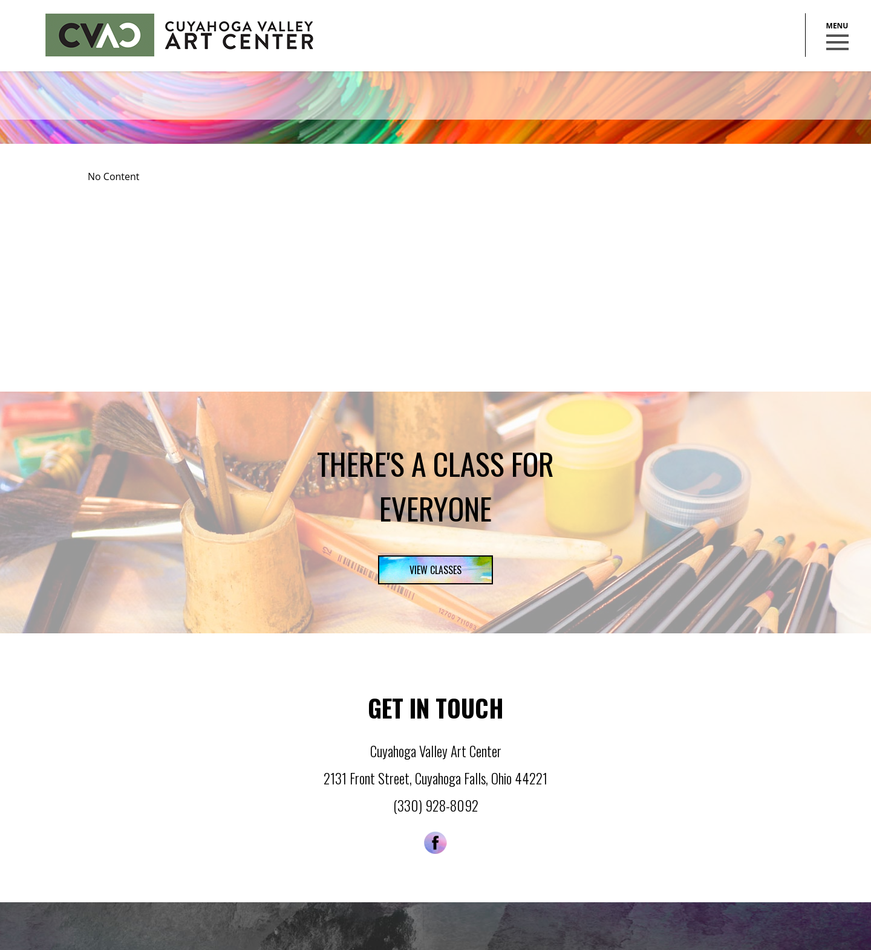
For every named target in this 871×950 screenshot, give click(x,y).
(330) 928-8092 (435, 805)
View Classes (435, 570)
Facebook (435, 843)
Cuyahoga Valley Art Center (179, 35)
